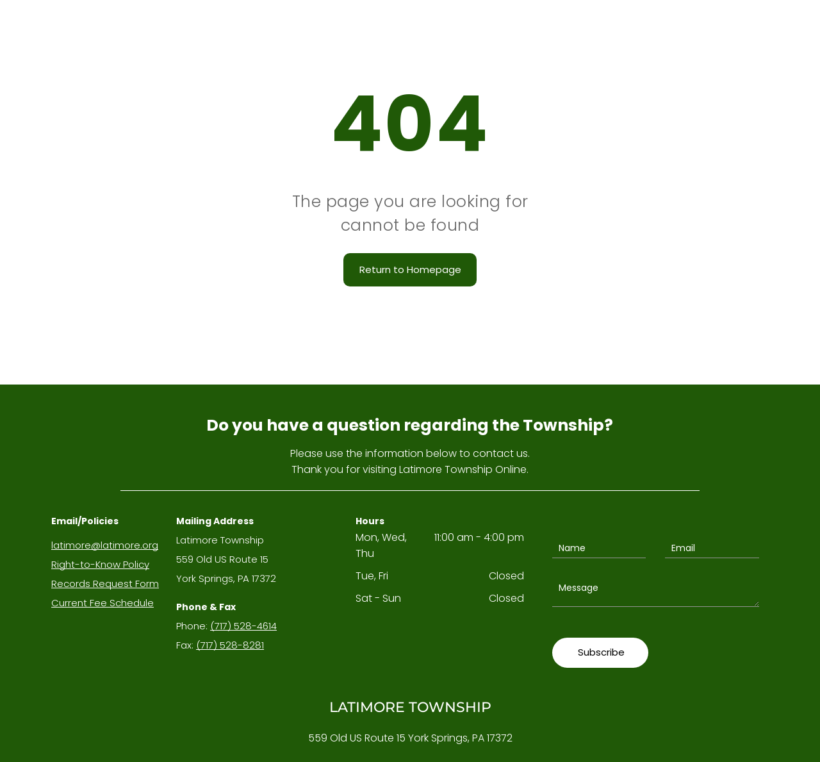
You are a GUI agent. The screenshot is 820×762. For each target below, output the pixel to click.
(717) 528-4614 (243, 626)
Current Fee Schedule (102, 602)
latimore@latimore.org (104, 545)
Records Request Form (105, 583)
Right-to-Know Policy (100, 564)
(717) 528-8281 (230, 645)
